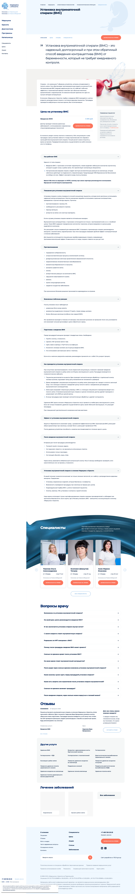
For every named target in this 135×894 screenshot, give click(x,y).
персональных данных (9, 890)
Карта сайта (100, 868)
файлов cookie (45, 889)
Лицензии (43, 835)
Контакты (5, 53)
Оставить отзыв (112, 730)
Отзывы (58, 37)
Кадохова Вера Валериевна (87, 730)
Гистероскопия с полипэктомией (78, 755)
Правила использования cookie (50, 868)
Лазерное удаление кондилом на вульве (105, 761)
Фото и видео (44, 841)
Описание (43, 37)
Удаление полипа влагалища (77, 771)
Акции (4, 50)
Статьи (71, 845)
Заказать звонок (19, 879)
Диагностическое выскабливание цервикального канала (106, 756)
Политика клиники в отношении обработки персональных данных (62, 865)
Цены (3, 46)
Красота (5, 25)
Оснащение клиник (46, 847)
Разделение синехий (75, 766)
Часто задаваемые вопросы (49, 844)
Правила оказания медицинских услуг (98, 865)
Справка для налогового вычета (83, 868)
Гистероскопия (100, 750)
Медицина (6, 20)
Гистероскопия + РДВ (47, 755)
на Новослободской (14, 13)
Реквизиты (67, 868)
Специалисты (6, 43)
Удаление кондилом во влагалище (51, 771)
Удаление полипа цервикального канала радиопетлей (51, 775)
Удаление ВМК (45, 750)
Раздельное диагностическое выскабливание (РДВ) (105, 767)
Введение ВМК (45, 729)
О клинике (44, 832)
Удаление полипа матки (103, 771)
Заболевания (74, 849)
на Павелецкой (13, 12)
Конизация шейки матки (48, 761)
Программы (7, 33)
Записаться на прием (111, 37)
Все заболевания (107, 795)
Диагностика (7, 29)
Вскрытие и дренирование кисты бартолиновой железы (79, 751)
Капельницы (7, 37)
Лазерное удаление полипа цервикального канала (49, 767)
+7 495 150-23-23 (7, 879)
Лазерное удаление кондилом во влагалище (78, 761)
